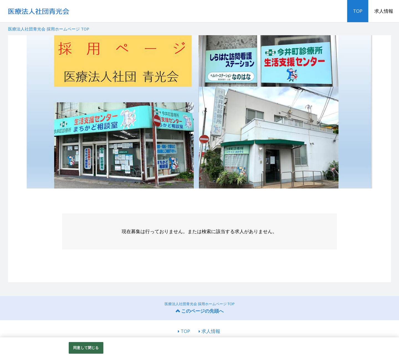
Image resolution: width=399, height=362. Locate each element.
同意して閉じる (86, 347)
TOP (357, 11)
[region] (199, 349)
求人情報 (383, 11)
